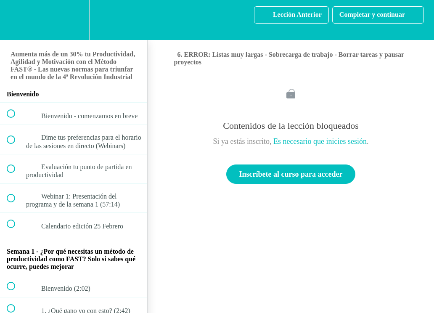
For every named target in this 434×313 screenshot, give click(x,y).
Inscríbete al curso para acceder (291, 174)
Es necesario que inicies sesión (320, 141)
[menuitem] (73, 20)
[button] (15, 20)
